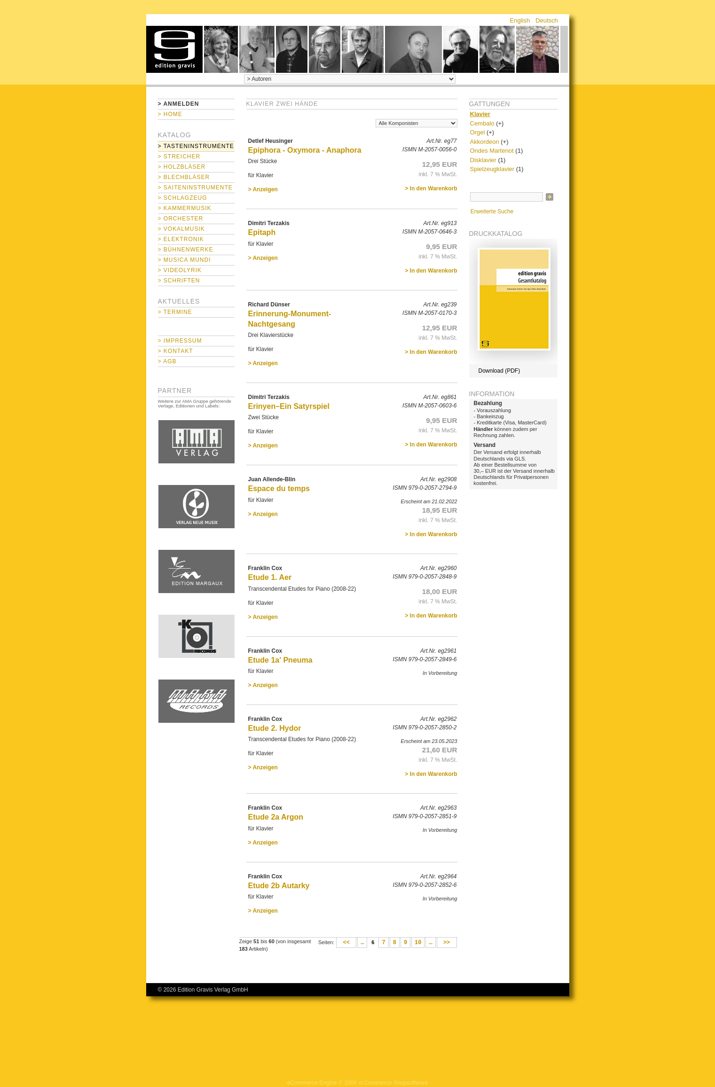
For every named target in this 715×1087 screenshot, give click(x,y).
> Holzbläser (182, 167)
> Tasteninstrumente (196, 146)
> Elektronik (181, 239)
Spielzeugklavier (492, 168)
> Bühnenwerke (185, 249)
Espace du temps (279, 489)
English (520, 20)
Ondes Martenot (492, 150)
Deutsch (546, 20)
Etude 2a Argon (276, 817)
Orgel (477, 132)
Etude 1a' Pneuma (280, 660)
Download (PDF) (499, 371)
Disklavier (483, 160)
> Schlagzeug (182, 198)
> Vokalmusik (181, 229)
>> (447, 942)
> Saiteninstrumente (195, 187)
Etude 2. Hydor (274, 728)
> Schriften (179, 280)
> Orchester (181, 218)
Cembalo (482, 123)
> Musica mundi (184, 260)
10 (418, 942)
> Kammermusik (185, 208)
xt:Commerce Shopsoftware (393, 1082)
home (174, 49)
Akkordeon (484, 141)
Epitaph (262, 232)
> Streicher (179, 156)
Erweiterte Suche (492, 211)
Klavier (480, 113)
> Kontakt (175, 351)
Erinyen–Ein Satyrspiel (289, 406)
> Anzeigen (263, 189)
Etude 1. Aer (270, 577)
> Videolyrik (180, 270)
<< (346, 942)
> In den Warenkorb (431, 188)
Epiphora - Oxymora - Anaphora (304, 150)
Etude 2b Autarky (279, 886)
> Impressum (180, 340)
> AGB (167, 361)
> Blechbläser (184, 177)
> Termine (175, 312)
